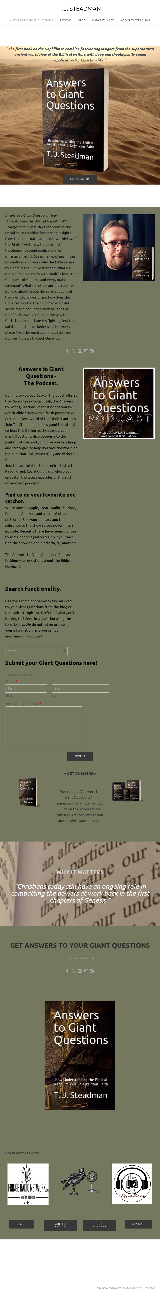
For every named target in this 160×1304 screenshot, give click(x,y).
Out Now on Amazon (80, 958)
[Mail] (86, 350)
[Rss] (92, 350)
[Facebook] (67, 350)
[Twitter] (74, 350)
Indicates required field (19, 674)
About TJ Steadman (135, 20)
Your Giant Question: (23, 703)
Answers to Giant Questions (31, 20)
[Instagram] (80, 350)
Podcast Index (103, 20)
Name (11, 681)
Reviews (65, 20)
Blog (81, 20)
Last (55, 695)
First (8, 695)
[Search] (36, 651)
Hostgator (148, 1288)
